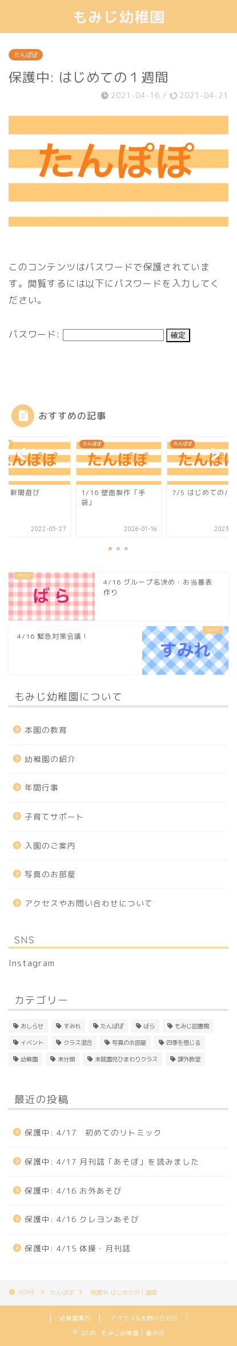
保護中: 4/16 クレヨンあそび (82, 1219)
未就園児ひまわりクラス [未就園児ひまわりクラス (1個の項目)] (126, 1059)
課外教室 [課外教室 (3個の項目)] (189, 1059)
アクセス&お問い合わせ (144, 1318)
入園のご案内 (50, 845)
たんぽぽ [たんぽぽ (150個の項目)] (112, 1026)
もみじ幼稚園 (119, 16)
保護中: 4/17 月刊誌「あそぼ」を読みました (112, 1161)
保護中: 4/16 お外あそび (73, 1190)
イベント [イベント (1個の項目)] (32, 1043)
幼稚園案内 (75, 1318)
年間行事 (42, 787)
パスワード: (86, 334)
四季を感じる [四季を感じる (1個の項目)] (183, 1043)
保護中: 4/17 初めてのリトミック (93, 1132)
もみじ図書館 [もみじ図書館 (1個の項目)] (192, 1026)
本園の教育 (46, 729)
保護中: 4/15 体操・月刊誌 (78, 1248)
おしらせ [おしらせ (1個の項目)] (32, 1026)
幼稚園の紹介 (50, 758)
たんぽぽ (25, 55)
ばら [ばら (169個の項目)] (149, 1026)
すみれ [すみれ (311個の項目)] (72, 1026)
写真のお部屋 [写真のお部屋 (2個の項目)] (129, 1043)
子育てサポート (55, 816)
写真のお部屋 (50, 874)
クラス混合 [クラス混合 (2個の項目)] (77, 1043)
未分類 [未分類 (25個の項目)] (66, 1059)
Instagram (32, 963)
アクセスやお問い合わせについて (89, 903)
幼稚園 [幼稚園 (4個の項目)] (29, 1059)
